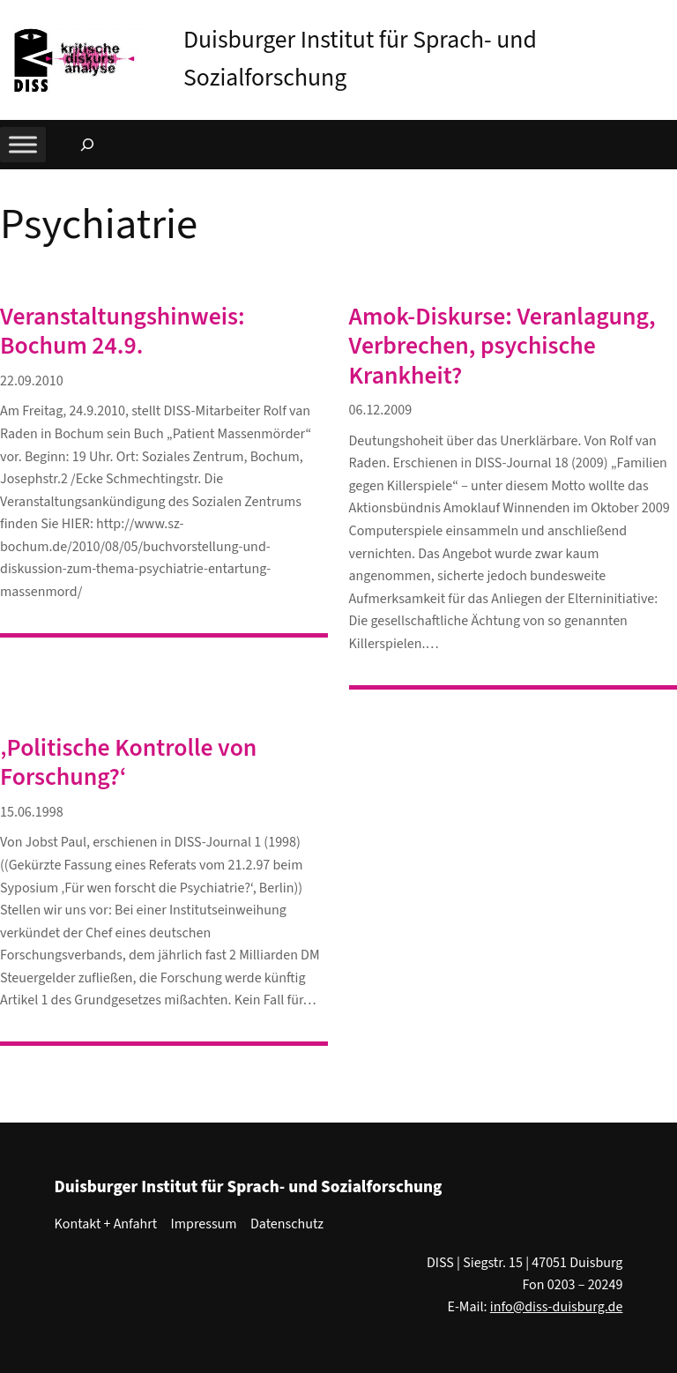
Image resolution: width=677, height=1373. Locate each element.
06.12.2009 (381, 410)
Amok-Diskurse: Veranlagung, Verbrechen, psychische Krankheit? (502, 346)
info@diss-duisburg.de (556, 1307)
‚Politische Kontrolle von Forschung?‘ (128, 763)
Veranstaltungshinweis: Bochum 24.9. (122, 332)
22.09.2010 (31, 381)
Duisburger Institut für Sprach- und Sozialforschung (249, 1187)
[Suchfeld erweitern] (87, 144)
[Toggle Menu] (23, 145)
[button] (664, 16)
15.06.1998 (31, 812)
